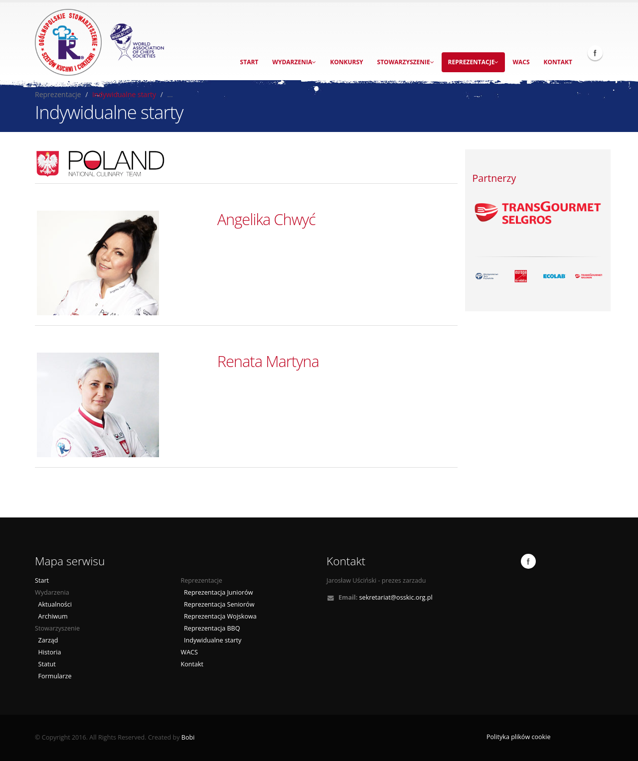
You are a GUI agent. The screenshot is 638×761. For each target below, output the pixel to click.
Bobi (188, 737)
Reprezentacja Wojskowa (219, 616)
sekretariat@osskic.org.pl (396, 597)
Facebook (595, 52)
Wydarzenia (294, 62)
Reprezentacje (473, 62)
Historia (48, 652)
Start (249, 62)
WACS (520, 62)
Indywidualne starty (124, 94)
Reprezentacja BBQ (210, 628)
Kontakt (558, 62)
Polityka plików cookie (518, 737)
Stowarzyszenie (405, 62)
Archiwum (51, 616)
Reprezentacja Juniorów (217, 592)
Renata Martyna (268, 361)
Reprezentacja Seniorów (218, 604)
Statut (45, 664)
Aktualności (53, 604)
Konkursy (346, 62)
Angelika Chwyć (266, 219)
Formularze (53, 676)
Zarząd (46, 640)
